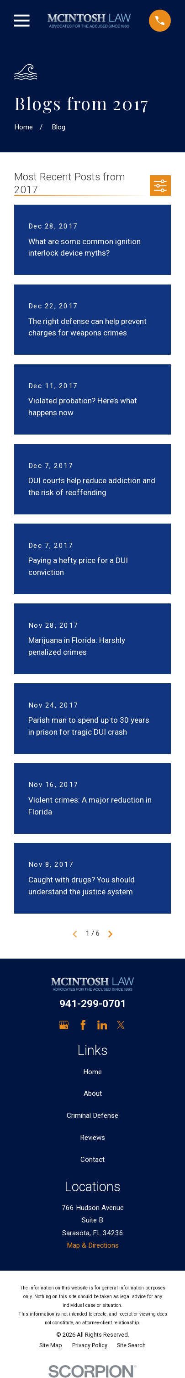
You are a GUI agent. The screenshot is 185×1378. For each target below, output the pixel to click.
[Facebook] (83, 1025)
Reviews (92, 1137)
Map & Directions (93, 1245)
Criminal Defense (92, 1115)
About (93, 1093)
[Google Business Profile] (64, 1025)
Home (92, 1072)
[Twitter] (121, 1025)
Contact (92, 1159)
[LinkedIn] (102, 1025)
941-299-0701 (92, 1004)
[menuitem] (50, 1345)
